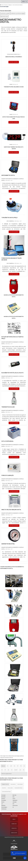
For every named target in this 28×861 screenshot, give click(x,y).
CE (11, 769)
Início (14, 819)
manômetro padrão (5, 13)
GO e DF (15, 769)
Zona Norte (13, 784)
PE (5, 769)
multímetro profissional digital (18, 13)
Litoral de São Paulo (6, 791)
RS (2, 769)
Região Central (5, 784)
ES (14, 766)
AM (20, 769)
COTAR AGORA (13, 62)
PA (23, 769)
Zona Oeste (20, 784)
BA (8, 769)
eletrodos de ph (4, 16)
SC (24, 766)
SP (17, 766)
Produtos (14, 828)
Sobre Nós (14, 823)
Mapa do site (14, 832)
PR (20, 766)
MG (11, 766)
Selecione (3, 766)
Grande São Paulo (18, 787)
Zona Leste (10, 787)
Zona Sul (4, 787)
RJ (7, 766)
